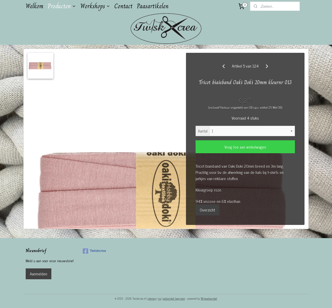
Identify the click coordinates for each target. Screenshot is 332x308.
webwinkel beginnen (174, 298)
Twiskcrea (94, 251)
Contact (123, 6)
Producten (61, 6)
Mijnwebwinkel (209, 298)
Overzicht (207, 210)
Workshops (95, 6)
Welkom (34, 6)
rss (159, 298)
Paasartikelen (153, 6)
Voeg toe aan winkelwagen (245, 147)
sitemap (152, 298)
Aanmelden (38, 273)
